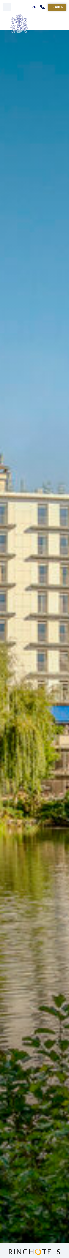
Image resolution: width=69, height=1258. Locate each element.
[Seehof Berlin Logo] (34, 23)
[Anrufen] (43, 7)
